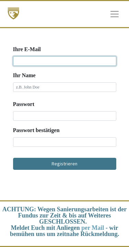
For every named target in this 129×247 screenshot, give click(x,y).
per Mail (92, 227)
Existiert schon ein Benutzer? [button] (64, 176)
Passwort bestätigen (36, 130)
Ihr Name (24, 75)
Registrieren (64, 164)
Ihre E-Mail (27, 49)
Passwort (23, 104)
